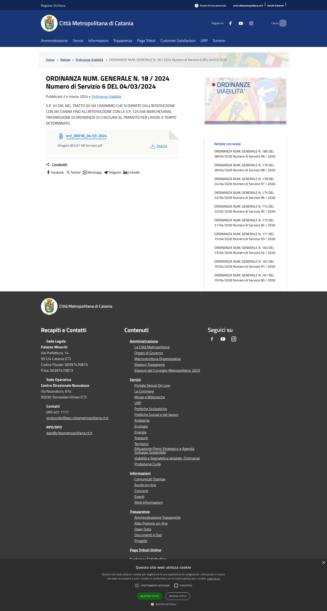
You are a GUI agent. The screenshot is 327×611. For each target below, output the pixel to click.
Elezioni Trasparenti (149, 365)
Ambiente (142, 420)
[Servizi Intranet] (275, 6)
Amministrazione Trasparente (157, 517)
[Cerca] (281, 23)
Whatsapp (92, 172)
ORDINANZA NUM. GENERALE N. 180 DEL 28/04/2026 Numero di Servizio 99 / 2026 (244, 154)
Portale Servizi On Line (152, 385)
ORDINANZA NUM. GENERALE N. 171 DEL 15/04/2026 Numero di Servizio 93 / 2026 (244, 236)
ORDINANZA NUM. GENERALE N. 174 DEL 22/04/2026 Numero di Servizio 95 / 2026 (244, 209)
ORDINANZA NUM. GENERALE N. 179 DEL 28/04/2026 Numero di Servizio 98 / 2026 (244, 168)
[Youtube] (234, 23)
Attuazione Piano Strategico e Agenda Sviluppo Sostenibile (164, 450)
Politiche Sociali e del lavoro (156, 415)
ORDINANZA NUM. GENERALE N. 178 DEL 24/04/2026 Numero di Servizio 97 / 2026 (244, 181)
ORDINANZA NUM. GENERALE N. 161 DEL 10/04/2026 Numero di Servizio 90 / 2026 (244, 278)
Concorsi (141, 491)
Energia (140, 432)
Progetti (140, 541)
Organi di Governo (148, 353)
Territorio (141, 444)
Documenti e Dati (148, 535)
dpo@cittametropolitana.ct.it (69, 433)
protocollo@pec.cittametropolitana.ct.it (77, 418)
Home (50, 59)
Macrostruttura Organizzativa (157, 359)
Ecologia (141, 426)
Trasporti (141, 438)
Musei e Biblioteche (149, 397)
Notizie (65, 59)
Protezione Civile (147, 464)
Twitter (73, 172)
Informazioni (140, 473)
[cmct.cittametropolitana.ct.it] (248, 6)
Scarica (158, 145)
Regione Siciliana (53, 5)
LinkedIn (131, 172)
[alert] (163, 585)
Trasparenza (140, 511)
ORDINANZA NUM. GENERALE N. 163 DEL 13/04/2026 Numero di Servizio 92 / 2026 (244, 250)
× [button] (323, 562)
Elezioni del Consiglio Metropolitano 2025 (167, 370)
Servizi (135, 379)
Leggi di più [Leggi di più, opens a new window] (213, 578)
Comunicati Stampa (149, 479)
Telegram (112, 172)
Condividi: (56, 165)
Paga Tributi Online (145, 550)
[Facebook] (223, 23)
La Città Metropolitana (151, 347)
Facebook (55, 172)
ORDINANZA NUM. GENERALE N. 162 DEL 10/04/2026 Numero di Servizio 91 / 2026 (244, 264)
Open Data (142, 529)
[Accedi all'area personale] (210, 5)
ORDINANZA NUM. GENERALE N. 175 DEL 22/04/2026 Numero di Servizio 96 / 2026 (244, 195)
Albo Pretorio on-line (151, 523)
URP (137, 403)
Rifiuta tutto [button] (177, 596)
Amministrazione (144, 341)
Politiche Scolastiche (150, 409)
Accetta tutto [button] (149, 596)
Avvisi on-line (145, 485)
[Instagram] (244, 23)
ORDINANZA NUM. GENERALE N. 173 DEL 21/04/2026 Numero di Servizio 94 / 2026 (244, 223)
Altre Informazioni (148, 502)
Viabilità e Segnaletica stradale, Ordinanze (167, 458)
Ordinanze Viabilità (89, 59)
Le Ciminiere (144, 391)
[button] (155, 585)
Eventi (139, 497)
